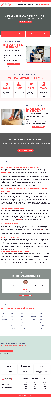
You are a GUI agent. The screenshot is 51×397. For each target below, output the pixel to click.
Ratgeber (45, 384)
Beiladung (35, 382)
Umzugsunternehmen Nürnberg (22, 4)
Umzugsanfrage (45, 382)
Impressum (45, 386)
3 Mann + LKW (35, 386)
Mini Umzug (25, 384)
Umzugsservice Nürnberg (31, 4)
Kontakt (20, 219)
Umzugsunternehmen (5, 172)
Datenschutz (45, 388)
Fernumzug (25, 386)
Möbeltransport (35, 384)
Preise (37, 4)
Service (41, 197)
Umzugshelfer (35, 388)
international (5, 245)
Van (41, 229)
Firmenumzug (25, 388)
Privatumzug (25, 382)
